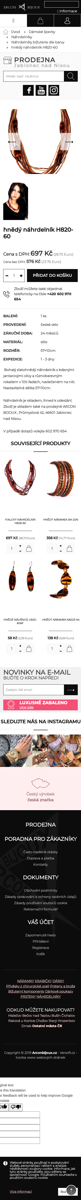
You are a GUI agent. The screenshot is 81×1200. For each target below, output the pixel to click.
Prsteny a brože (62, 986)
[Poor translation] (16, 1107)
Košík (40, 954)
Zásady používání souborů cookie (40, 903)
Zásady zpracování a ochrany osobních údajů (40, 897)
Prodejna (46, 62)
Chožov (42, 1021)
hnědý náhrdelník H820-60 (34, 47)
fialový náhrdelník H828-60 (20, 521)
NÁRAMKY (25, 981)
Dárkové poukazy (59, 991)
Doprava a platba (40, 858)
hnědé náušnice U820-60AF (20, 621)
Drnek (26, 1026)
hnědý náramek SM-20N (60, 519)
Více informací (21, 1191)
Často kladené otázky (40, 852)
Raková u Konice (21, 1021)
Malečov (14, 1016)
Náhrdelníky (21, 37)
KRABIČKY (43, 981)
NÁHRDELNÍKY (49, 996)
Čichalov (68, 1016)
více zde (26, 707)
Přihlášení (41, 941)
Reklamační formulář (41, 909)
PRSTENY (28, 996)
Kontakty (40, 864)
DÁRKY (58, 981)
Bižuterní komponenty (26, 991)
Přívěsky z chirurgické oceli (27, 986)
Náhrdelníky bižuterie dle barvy (37, 42)
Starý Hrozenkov (62, 1021)
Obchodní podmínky (40, 890)
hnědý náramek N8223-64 (60, 619)
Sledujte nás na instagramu (41, 722)
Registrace (40, 948)
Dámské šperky (42, 32)
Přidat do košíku (52, 275)
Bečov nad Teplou (36, 1016)
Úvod (15, 32)
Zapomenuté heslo (40, 935)
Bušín (55, 1016)
